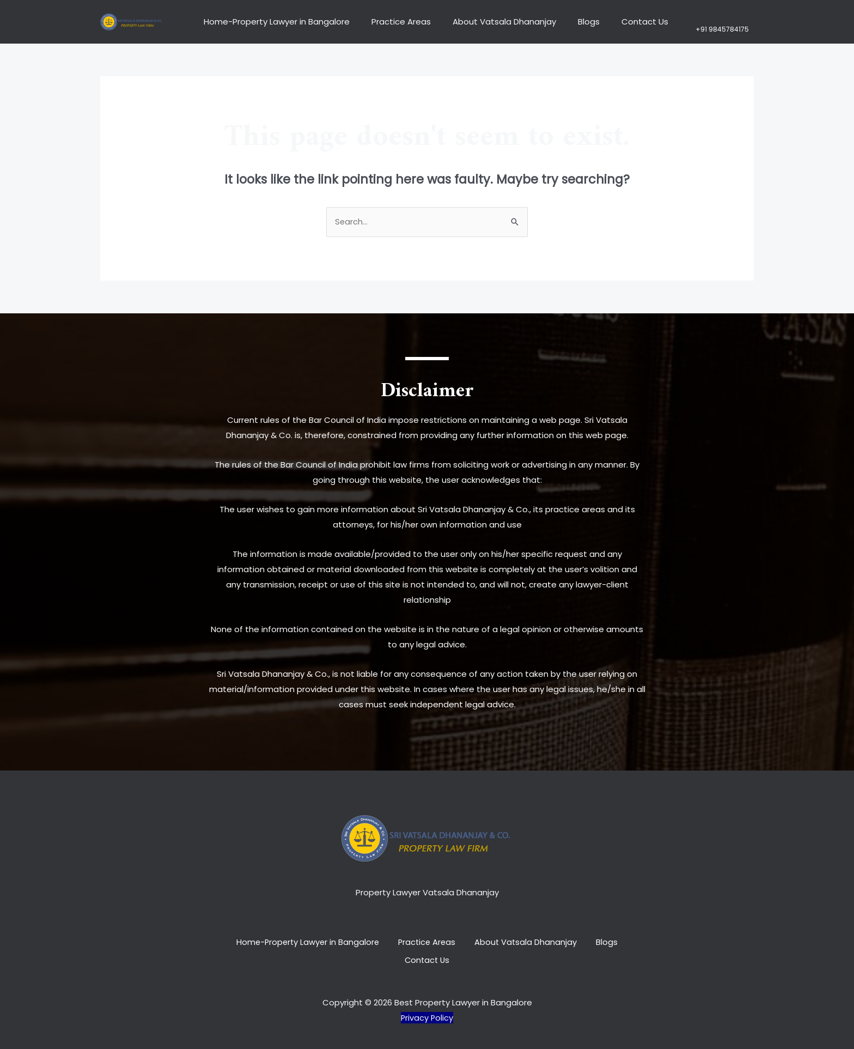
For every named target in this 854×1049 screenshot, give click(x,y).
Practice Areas (398, 21)
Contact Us (625, 21)
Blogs (574, 21)
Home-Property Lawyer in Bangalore (279, 21)
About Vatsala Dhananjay (495, 21)
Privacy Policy (427, 1014)
